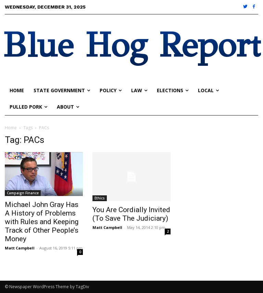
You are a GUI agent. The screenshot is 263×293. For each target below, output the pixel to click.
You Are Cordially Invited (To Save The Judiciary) (131, 214)
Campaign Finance (23, 193)
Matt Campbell (20, 248)
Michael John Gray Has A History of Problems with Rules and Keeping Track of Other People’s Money (41, 221)
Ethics (100, 198)
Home (11, 128)
